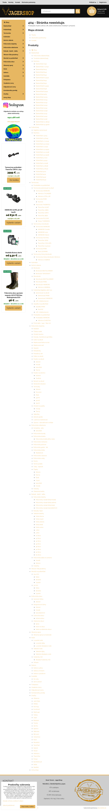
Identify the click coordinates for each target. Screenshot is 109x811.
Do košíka (14, 180)
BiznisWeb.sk (102, 808)
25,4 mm (36, 574)
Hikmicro (36, 753)
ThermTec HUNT (43, 207)
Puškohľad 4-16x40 (42, 169)
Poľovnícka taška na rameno (43, 557)
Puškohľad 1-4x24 (41, 135)
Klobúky (36, 489)
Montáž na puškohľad (38, 571)
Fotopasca (34, 684)
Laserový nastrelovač (41, 420)
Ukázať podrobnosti (8, 805)
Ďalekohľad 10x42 (41, 102)
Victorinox (37, 737)
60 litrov (38, 555)
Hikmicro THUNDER (44, 193)
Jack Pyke (37, 701)
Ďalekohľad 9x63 (41, 94)
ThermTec (37, 756)
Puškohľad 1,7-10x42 (42, 141)
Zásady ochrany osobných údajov (13, 801)
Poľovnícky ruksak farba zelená (46, 502)
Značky (33, 695)
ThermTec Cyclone (44, 246)
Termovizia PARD (41, 199)
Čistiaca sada (38, 331)
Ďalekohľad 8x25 (41, 69)
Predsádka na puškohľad (42, 185)
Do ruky (36, 679)
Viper (35, 717)
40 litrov (38, 549)
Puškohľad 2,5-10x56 (42, 152)
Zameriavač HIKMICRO (45, 298)
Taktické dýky (40, 651)
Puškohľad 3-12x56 (42, 163)
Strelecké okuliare (40, 384)
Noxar (36, 751)
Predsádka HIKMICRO (43, 317)
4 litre (37, 533)
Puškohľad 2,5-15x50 (42, 149)
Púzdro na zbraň (39, 359)
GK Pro (36, 726)
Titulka (33, 35)
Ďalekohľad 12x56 (41, 119)
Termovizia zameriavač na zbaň (44, 188)
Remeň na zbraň (39, 381)
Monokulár (37, 276)
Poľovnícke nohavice (40, 442)
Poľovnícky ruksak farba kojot (45, 505)
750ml (38, 403)
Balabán (36, 328)
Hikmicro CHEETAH (44, 320)
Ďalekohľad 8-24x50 (42, 86)
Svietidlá (34, 676)
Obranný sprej (36, 632)
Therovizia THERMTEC (43, 204)
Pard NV (40, 309)
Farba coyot (39, 519)
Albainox (36, 698)
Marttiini (36, 767)
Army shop (34, 770)
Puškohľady (35, 127)
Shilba (36, 704)
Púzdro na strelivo (39, 373)
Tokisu (36, 715)
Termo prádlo (38, 464)
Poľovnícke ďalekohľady (41, 55)
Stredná (38, 579)
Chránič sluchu (38, 334)
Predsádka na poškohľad (42, 315)
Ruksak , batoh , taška (38, 494)
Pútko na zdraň (38, 356)
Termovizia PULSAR (42, 218)
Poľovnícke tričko (39, 450)
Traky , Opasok (38, 466)
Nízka (37, 577)
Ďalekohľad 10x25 (41, 97)
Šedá (37, 477)
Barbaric (36, 720)
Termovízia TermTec (42, 238)
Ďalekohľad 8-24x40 (42, 77)
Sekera (33, 665)
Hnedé (38, 364)
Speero (36, 728)
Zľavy (34, 50)
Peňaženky (37, 351)
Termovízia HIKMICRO (43, 226)
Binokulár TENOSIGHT (43, 273)
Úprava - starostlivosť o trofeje (43, 422)
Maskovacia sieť (39, 345)
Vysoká (38, 582)
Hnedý (38, 409)
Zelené (38, 362)
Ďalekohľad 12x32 (41, 113)
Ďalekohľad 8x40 (41, 72)
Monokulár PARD (41, 282)
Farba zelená (40, 522)
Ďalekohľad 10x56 (41, 111)
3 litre (37, 530)
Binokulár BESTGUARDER (44, 271)
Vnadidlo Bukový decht (13, 252)
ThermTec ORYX (43, 213)
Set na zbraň (38, 682)
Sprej (37, 624)
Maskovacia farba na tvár (42, 342)
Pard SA (40, 202)
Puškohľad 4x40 (41, 177)
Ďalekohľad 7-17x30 (42, 66)
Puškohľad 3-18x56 (42, 166)
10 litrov (38, 535)
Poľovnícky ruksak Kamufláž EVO (46, 508)
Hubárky (36, 566)
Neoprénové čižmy (40, 604)
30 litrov (38, 541)
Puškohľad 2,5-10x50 (42, 144)
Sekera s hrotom (39, 671)
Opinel (36, 748)
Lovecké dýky (40, 643)
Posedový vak (38, 353)
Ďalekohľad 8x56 (41, 89)
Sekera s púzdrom (39, 673)
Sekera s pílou (38, 668)
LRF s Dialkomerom (42, 301)
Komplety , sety (39, 428)
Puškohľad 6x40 (41, 180)
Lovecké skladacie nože (43, 646)
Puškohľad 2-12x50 (42, 146)
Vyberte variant (14, 222)
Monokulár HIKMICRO (43, 284)
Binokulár (37, 268)
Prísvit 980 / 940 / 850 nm (42, 323)
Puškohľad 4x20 (41, 171)
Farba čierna (40, 516)
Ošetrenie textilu (39, 491)
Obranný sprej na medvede (42, 635)
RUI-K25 (36, 706)
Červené (38, 392)
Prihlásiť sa (92, 2)
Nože (33, 637)
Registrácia (103, 2)
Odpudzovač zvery (37, 690)
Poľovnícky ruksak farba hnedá (46, 500)
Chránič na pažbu (39, 406)
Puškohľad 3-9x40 (41, 160)
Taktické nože (38, 648)
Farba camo (39, 527)
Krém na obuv (40, 626)
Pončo (36, 461)
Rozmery (36, 61)
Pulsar (36, 759)
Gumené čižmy (38, 599)
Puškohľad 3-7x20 (41, 158)
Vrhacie (36, 662)
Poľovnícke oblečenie (38, 425)
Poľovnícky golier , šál (41, 447)
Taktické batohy (39, 513)
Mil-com (36, 734)
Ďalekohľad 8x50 (41, 80)
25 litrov (38, 538)
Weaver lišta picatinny (38, 568)
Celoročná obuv (39, 615)
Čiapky (36, 469)
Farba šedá (39, 524)
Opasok (36, 348)
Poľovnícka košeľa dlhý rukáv (45, 439)
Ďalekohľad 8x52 (41, 83)
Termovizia (34, 182)
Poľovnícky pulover (40, 444)
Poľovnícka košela (39, 436)
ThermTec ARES (43, 210)
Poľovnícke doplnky (37, 326)
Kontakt (33, 40)
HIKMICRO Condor (44, 229)
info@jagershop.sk (13, 121)
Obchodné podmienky (38, 38)
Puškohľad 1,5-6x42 (42, 138)
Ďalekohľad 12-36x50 (43, 122)
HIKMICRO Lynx (43, 232)
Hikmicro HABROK (44, 260)
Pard (35, 740)
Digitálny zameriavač (40, 130)
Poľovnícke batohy (40, 497)
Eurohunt (37, 709)
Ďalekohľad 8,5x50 (42, 91)
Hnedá (38, 486)
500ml (38, 400)
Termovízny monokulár (41, 224)
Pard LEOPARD (43, 251)
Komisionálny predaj (38, 693)
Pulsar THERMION (44, 221)
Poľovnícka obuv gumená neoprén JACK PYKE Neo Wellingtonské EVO (13, 295)
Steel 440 (37, 712)
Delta (35, 764)
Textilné (38, 378)
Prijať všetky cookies (28, 806)
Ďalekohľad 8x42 (41, 75)
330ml (38, 397)
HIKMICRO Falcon (43, 235)
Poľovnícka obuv (36, 596)
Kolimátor (34, 262)
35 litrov (38, 544)
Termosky (37, 386)
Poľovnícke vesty (39, 458)
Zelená (38, 472)
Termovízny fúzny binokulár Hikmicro (48, 257)
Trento (36, 723)
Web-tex (36, 731)
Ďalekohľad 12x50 (41, 116)
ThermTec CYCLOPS (44, 243)
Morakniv (37, 742)
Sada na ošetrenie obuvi (43, 629)
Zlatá (37, 395)
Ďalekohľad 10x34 (41, 100)
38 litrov (38, 546)
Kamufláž (39, 367)
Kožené (38, 375)
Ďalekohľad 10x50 (41, 105)
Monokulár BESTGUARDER (44, 279)
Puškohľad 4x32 (41, 174)
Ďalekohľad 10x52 (41, 108)
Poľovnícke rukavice (40, 455)
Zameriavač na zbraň (42, 293)
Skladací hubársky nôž (43, 660)
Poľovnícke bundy (39, 433)
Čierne (38, 370)
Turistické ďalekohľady (41, 58)
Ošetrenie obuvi (39, 621)
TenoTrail (37, 745)
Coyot (38, 480)
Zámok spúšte (38, 417)
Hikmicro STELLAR (44, 196)
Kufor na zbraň (38, 340)
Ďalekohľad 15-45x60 (43, 124)
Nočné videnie (36, 265)
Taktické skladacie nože (43, 654)
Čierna (38, 475)
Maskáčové (39, 453)
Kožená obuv (40, 618)
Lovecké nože (38, 640)
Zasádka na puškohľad (41, 304)
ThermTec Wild (43, 240)
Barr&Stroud (38, 762)
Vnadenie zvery (36, 687)
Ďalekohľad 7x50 (41, 64)
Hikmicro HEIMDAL (44, 287)
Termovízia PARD (41, 248)
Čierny (38, 411)
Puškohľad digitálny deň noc (43, 290)
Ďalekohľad (35, 53)
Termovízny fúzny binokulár (43, 254)
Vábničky (36, 414)
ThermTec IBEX (43, 215)
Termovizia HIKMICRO (43, 191)
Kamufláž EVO (40, 613)
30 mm (36, 585)
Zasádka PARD (40, 306)
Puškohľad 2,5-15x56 (42, 155)
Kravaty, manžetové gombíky (43, 337)
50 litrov (38, 552)
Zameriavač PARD (43, 295)
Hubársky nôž (38, 657)
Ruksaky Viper (38, 511)
